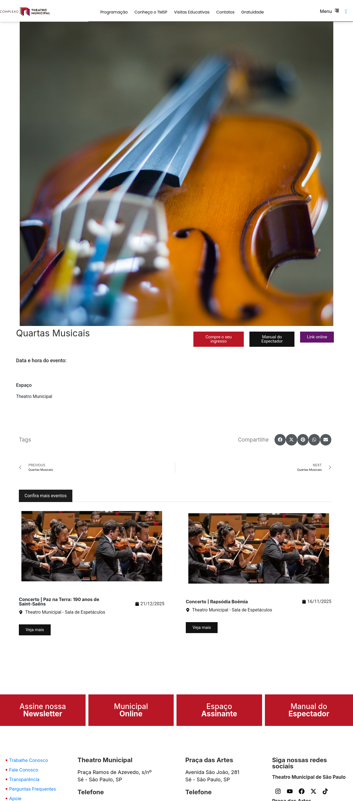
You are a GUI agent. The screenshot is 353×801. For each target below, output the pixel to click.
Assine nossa (42, 710)
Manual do (309, 710)
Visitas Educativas (191, 12)
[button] (218, 339)
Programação (114, 12)
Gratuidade (252, 12)
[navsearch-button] (346, 11)
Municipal (131, 710)
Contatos (225, 12)
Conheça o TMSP (151, 12)
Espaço (219, 710)
